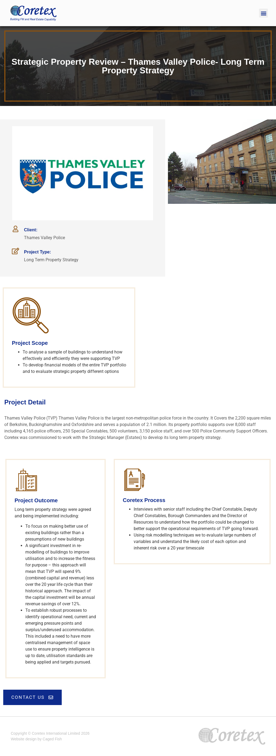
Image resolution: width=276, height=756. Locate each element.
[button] (263, 13)
